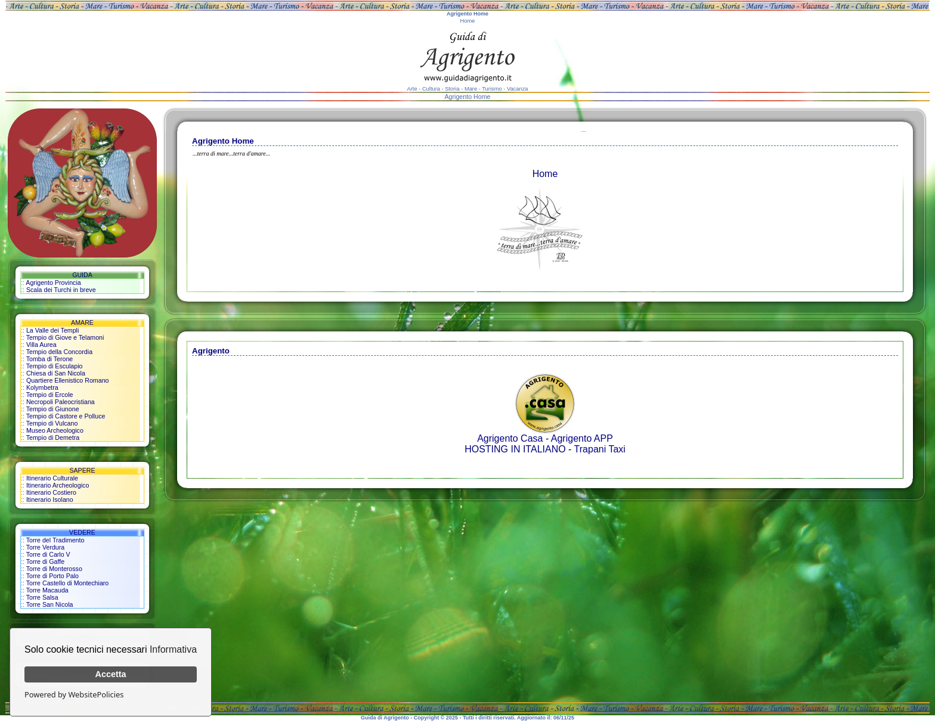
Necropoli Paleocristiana (60, 401)
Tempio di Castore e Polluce (66, 416)
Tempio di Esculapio (54, 366)
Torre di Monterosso (54, 568)
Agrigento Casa (510, 438)
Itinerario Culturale (52, 478)
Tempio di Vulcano (52, 423)
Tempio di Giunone (52, 408)
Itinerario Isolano (49, 499)
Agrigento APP (582, 438)
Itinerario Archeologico (57, 485)
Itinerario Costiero (51, 492)
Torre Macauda (47, 590)
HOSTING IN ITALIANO (515, 449)
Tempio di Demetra (52, 437)
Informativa (173, 649)
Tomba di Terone (49, 358)
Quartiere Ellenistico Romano (67, 380)
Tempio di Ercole (49, 394)
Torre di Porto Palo (52, 575)
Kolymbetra (42, 387)
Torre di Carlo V (48, 554)
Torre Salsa (42, 597)
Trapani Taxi (600, 449)
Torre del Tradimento (55, 540)
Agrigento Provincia (53, 282)
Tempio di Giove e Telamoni (65, 337)
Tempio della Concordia (59, 351)
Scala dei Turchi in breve (61, 289)
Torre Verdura (45, 547)
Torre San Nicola (49, 604)
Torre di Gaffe (45, 561)
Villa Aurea (41, 344)
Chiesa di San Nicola (55, 373)
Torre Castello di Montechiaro (67, 583)
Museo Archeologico (54, 430)
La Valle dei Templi (52, 330)
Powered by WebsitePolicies (73, 694)
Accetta (110, 674)
